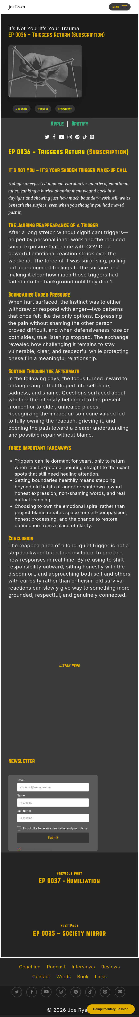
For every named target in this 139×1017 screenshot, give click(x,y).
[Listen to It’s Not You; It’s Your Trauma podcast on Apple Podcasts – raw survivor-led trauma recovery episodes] (57, 123)
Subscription (108, 152)
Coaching (30, 966)
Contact (41, 976)
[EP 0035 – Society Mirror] (69, 931)
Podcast (56, 966)
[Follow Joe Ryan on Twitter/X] (47, 137)
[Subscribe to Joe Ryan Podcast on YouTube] (61, 137)
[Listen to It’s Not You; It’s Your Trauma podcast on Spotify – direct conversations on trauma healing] (80, 123)
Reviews (110, 966)
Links (101, 976)
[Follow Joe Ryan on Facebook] (54, 137)
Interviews (83, 966)
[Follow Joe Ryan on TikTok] (85, 137)
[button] (120, 7)
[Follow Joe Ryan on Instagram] (70, 137)
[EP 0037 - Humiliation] (69, 878)
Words (63, 976)
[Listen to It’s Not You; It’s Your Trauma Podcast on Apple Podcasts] (92, 137)
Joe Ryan (16, 7)
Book (83, 976)
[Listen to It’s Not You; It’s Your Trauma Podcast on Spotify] (77, 137)
